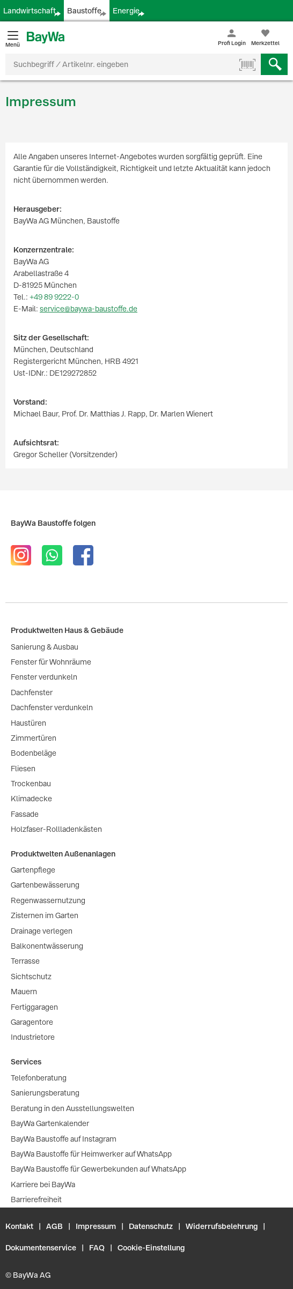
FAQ (97, 1248)
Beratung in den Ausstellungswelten (72, 1108)
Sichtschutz (31, 976)
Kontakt (19, 1226)
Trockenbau (31, 783)
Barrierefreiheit (36, 1199)
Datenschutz (151, 1226)
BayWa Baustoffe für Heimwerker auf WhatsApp (91, 1154)
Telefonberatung (39, 1078)
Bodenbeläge (33, 753)
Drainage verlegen (41, 931)
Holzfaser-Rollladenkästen (56, 829)
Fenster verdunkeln (44, 677)
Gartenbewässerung (45, 885)
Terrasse (25, 961)
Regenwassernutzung (48, 900)
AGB (54, 1226)
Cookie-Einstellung (151, 1248)
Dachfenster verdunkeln (52, 707)
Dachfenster (32, 692)
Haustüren (28, 723)
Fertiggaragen (34, 1007)
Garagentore (32, 1022)
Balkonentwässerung (47, 946)
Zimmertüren (33, 738)
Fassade (25, 814)
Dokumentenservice (40, 1248)
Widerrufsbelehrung (222, 1226)
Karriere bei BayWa (43, 1184)
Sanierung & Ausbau (44, 647)
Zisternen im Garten (44, 915)
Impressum (96, 1226)
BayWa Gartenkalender (50, 1123)
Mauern (24, 991)
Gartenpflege (33, 870)
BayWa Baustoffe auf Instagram (63, 1139)
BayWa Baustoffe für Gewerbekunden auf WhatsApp (98, 1169)
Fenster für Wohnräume (51, 662)
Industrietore (33, 1037)
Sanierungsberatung (45, 1093)
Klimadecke (31, 798)
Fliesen (23, 768)
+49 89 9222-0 (54, 297)
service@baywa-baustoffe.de (88, 309)
